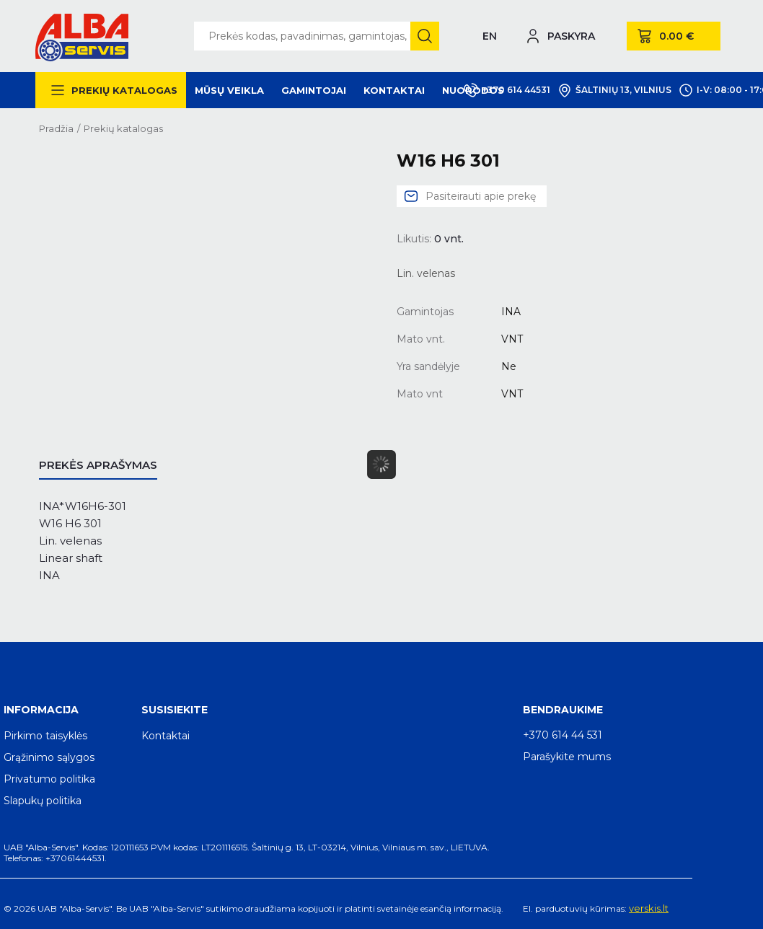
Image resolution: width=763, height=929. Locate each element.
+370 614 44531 (507, 90)
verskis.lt (649, 908)
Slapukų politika (42, 800)
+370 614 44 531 (562, 734)
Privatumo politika (49, 778)
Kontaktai (394, 90)
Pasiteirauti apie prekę (480, 196)
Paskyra (571, 36)
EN (489, 36)
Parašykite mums (567, 756)
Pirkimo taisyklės (45, 735)
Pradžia (56, 128)
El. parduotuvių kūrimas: (575, 908)
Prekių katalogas (124, 90)
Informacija (41, 709)
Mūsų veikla (229, 90)
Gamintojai (313, 90)
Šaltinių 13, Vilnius (614, 90)
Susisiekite (174, 709)
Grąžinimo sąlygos (49, 757)
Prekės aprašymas (98, 465)
